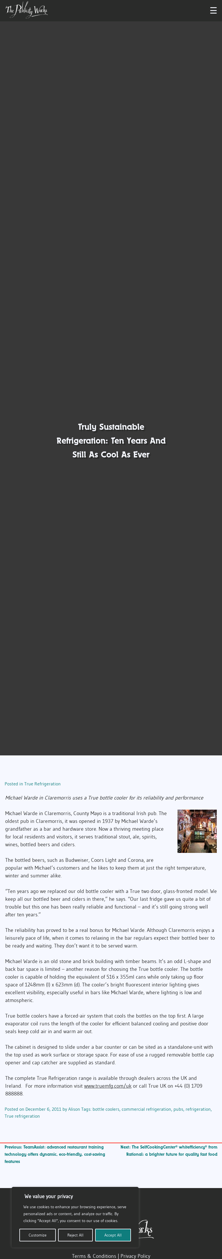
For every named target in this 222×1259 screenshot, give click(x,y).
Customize (38, 1235)
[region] (75, 1217)
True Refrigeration (42, 784)
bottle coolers (105, 1109)
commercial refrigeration (146, 1109)
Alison (74, 1109)
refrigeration (198, 1109)
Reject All (75, 1235)
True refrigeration (22, 1116)
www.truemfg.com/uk (108, 1086)
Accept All (113, 1235)
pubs (178, 1109)
